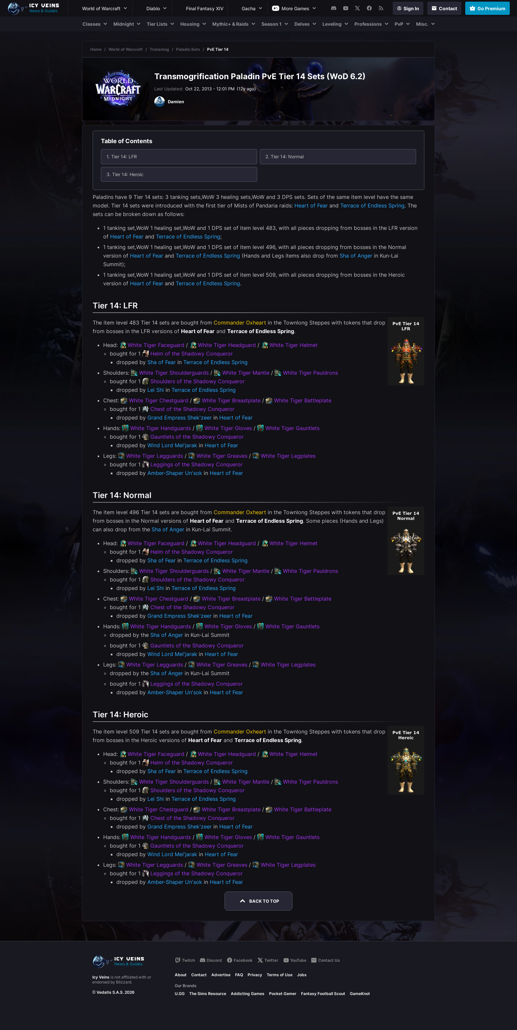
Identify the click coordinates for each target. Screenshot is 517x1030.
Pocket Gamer (282, 993)
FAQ (239, 974)
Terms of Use (279, 974)
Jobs (302, 974)
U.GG (180, 993)
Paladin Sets (188, 49)
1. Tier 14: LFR (121, 156)
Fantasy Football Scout (323, 993)
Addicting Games (247, 993)
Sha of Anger (356, 255)
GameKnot (360, 993)
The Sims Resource (207, 993)
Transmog (159, 49)
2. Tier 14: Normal (284, 156)
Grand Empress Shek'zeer (179, 417)
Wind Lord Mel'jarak (172, 445)
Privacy (255, 974)
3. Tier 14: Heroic (124, 174)
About (181, 974)
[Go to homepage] (36, 8)
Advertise (220, 974)
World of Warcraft (125, 49)
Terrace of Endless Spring (372, 205)
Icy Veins (100, 977)
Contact (199, 974)
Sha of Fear (161, 362)
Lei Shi (155, 390)
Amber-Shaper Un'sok (174, 473)
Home (96, 49)
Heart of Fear (311, 205)
